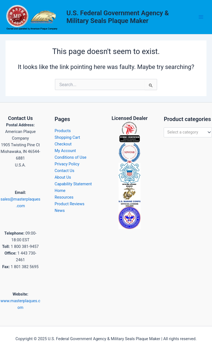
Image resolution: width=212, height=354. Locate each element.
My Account (65, 150)
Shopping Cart (67, 137)
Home (60, 190)
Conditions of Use (70, 157)
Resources (64, 197)
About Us (63, 177)
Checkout (63, 144)
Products (63, 130)
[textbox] (185, 132)
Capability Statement (73, 183)
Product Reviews (69, 203)
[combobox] (188, 132)
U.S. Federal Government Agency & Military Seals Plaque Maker (118, 17)
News (60, 210)
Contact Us (65, 170)
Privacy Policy (67, 163)
